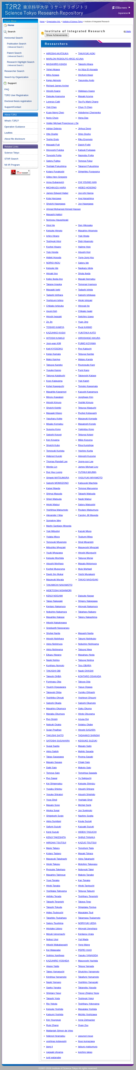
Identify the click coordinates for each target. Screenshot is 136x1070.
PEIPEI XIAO (85, 950)
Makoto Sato (84, 767)
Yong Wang (84, 944)
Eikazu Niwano (53, 654)
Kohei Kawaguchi (55, 386)
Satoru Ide (83, 262)
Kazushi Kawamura (88, 391)
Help (127, 31)
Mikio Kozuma (85, 440)
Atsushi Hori (84, 252)
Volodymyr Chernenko (89, 112)
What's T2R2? (11, 120)
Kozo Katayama (54, 381)
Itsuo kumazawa (86, 1041)
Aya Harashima (86, 198)
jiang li (49, 1046)
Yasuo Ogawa (85, 687)
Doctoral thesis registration (18, 101)
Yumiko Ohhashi (86, 692)
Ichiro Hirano (52, 236)
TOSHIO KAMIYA (55, 327)
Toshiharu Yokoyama (88, 1003)
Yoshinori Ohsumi (87, 697)
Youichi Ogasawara (56, 687)
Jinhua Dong (84, 128)
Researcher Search (14, 71)
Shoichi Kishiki (53, 407)
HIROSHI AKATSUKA (57, 53)
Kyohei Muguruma (55, 569)
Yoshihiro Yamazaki (88, 982)
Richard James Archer (57, 85)
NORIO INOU (53, 262)
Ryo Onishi (52, 719)
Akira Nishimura (54, 644)
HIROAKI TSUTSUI (56, 842)
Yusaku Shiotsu (54, 789)
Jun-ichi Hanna (86, 193)
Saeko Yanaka (53, 987)
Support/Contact (12, 107)
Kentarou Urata (86, 934)
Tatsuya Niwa (85, 649)
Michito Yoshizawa (87, 1014)
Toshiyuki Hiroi (53, 241)
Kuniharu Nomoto (55, 665)
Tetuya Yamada (86, 966)
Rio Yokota (51, 1003)
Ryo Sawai (51, 778)
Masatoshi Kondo (87, 424)
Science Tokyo (11, 152)
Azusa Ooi (83, 719)
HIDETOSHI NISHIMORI (59, 590)
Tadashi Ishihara (54, 295)
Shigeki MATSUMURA (57, 477)
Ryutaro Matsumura (88, 509)
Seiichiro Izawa (86, 316)
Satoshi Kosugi (54, 434)
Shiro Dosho (84, 134)
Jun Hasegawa (85, 203)
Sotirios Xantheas (55, 955)
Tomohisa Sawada (87, 773)
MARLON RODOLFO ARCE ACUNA (65, 58)
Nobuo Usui (52, 939)
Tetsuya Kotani (85, 434)
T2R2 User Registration (16, 95)
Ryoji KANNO (85, 327)
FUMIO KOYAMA (87, 343)
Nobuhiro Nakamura (56, 611)
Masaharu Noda (86, 654)
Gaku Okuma (85, 708)
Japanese (124, 13)
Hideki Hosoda (53, 257)
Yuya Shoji (51, 799)
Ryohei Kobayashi (87, 413)
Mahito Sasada (86, 751)
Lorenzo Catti (53, 101)
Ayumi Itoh (51, 311)
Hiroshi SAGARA (86, 730)
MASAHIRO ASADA (56, 64)
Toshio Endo (52, 139)
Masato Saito (85, 746)
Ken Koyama (52, 440)
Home (11, 25)
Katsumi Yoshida (54, 1014)
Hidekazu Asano (86, 91)
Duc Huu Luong (54, 472)
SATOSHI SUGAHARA (58, 740)
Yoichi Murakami (86, 574)
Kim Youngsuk (53, 1020)
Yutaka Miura (53, 536)
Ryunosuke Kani (86, 365)
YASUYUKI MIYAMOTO (90, 477)
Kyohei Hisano (53, 246)
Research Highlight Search (20, 62)
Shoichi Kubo (53, 445)
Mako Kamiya (53, 359)
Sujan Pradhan (53, 730)
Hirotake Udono (54, 928)
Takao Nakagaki (54, 601)
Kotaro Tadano (53, 853)
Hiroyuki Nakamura (88, 606)
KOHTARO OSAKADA (89, 676)
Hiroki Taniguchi (86, 885)
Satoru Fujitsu (53, 161)
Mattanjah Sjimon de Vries (59, 1030)
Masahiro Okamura (56, 708)
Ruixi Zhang (52, 1025)
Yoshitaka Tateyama (56, 891)
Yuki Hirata (83, 236)
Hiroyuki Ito (84, 305)
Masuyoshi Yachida (88, 960)
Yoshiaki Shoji (85, 799)
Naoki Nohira (53, 660)
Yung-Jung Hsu (86, 257)
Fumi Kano (83, 370)
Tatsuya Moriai (85, 558)
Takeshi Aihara (85, 64)
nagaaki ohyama (54, 1052)
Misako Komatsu (54, 424)
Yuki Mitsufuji (53, 531)
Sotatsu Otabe (85, 724)
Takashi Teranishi (55, 901)
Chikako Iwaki (85, 311)
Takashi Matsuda (86, 493)
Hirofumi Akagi (85, 75)
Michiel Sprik (84, 805)
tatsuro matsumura (87, 1046)
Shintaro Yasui (53, 993)
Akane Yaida (52, 966)
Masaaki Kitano (54, 413)
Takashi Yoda (53, 998)
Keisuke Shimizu (86, 783)
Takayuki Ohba (53, 692)
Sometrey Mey (53, 520)
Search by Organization (16, 77)
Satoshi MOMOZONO (57, 483)
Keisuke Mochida (55, 558)
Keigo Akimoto (53, 80)
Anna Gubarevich (55, 182)
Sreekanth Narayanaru (57, 628)
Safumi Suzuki (53, 826)
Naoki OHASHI (86, 670)
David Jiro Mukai (54, 574)
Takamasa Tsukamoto (89, 918)
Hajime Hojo (84, 246)
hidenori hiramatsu (55, 1036)
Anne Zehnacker (86, 1020)
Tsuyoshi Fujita (53, 155)
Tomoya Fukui (85, 161)
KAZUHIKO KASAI (55, 332)
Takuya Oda (84, 681)
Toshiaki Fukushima (56, 166)
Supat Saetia (52, 746)
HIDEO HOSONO (87, 187)
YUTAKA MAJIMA (87, 472)
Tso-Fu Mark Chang (88, 101)
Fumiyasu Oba (53, 681)
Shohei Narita (53, 633)
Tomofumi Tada (86, 848)
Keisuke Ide (52, 268)
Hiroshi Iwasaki (54, 316)
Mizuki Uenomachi (55, 934)
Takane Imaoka (54, 284)
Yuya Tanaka (52, 880)
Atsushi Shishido (86, 794)
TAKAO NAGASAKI (88, 579)
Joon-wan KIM (53, 343)
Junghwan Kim (85, 397)
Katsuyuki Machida (87, 483)
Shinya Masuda (54, 493)
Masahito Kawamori (56, 391)
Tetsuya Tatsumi (86, 891)
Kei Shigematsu (54, 783)
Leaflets (8, 132)
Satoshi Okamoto (87, 703)
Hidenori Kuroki (54, 456)
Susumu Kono (53, 429)
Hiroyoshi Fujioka (55, 150)
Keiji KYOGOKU (54, 348)
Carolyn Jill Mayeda (88, 515)
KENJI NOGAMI (54, 595)
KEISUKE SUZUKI (87, 740)
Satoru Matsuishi (86, 504)
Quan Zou (83, 1025)
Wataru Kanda (85, 359)
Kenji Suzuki (52, 832)
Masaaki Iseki (53, 289)
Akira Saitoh (52, 751)
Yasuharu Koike (54, 418)
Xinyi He (50, 225)
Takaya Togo (84, 901)
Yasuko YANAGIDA (88, 955)
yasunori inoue (85, 1036)
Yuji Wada (83, 939)
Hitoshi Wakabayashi (57, 944)
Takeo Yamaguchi (55, 971)
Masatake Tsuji (85, 912)
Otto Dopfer (52, 134)
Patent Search (14, 53)
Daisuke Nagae (86, 595)
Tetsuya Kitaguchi (87, 407)
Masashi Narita (86, 633)
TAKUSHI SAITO (55, 735)
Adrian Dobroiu (54, 128)
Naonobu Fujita (86, 155)
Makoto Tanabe (86, 874)
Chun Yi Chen (85, 107)
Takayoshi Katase (87, 375)
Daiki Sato (51, 767)
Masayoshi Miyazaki (88, 547)
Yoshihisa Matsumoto (57, 509)
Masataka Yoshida (87, 1009)
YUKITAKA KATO (87, 332)
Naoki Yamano (53, 982)
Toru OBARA (84, 665)
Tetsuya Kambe (86, 354)
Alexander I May (54, 515)
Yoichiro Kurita (85, 450)
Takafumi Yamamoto (88, 977)
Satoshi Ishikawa (86, 295)
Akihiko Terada (53, 896)
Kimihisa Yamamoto (56, 977)
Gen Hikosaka (85, 225)
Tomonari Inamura (87, 284)
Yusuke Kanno (53, 370)
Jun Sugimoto (85, 810)
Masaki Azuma (85, 96)
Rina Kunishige (86, 445)
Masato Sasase (54, 762)
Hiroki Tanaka (53, 885)
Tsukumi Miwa (85, 536)
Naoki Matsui (84, 499)
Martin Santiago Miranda (58, 526)
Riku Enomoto (85, 139)
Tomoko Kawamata (88, 386)
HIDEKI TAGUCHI (87, 832)
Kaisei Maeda (53, 488)
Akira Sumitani (53, 821)
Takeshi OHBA (53, 676)
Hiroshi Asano (53, 91)
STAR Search (11, 158)
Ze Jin (49, 322)
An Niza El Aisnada (88, 69)
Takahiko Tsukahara (56, 918)
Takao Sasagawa (55, 756)
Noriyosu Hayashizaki (57, 220)
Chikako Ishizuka (55, 305)
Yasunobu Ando (86, 80)
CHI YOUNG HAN (87, 182)
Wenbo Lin (51, 466)
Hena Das (83, 117)
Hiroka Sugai (52, 810)
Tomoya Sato (53, 773)
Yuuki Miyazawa (54, 552)
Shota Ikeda (84, 273)
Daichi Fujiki (84, 144)
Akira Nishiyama (54, 649)
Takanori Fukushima (88, 166)
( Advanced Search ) (15, 47)
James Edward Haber (57, 193)
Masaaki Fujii (53, 144)
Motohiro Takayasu (87, 864)
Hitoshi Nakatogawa (56, 622)
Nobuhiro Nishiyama (88, 644)
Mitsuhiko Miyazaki (56, 547)
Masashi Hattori (54, 214)
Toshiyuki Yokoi (86, 998)
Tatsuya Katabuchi (55, 375)
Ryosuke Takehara (55, 869)
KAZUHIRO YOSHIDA (57, 960)
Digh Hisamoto (85, 241)
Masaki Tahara (85, 853)
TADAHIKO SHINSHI (89, 735)
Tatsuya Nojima (86, 660)
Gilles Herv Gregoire (56, 177)
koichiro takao (85, 1052)
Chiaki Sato (84, 762)
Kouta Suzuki (85, 821)
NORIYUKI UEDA (87, 923)
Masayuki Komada (87, 418)
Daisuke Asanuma (55, 96)
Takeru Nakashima (87, 617)
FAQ (6, 89)
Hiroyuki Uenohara (87, 928)
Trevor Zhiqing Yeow (88, 993)
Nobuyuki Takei (86, 869)
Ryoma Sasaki (85, 756)
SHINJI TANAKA (86, 837)
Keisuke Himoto (54, 230)
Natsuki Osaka (53, 724)
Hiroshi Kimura (53, 402)
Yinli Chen (51, 107)
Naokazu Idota (85, 268)
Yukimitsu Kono (86, 429)
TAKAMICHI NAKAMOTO (59, 585)
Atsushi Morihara (55, 563)
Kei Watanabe (53, 950)
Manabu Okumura (55, 714)
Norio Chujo (52, 117)
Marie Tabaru (53, 848)
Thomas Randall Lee (56, 461)
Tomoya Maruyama (88, 488)
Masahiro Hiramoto (88, 230)
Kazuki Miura (84, 531)
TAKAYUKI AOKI (86, 53)
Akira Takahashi (86, 858)
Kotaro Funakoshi (55, 171)
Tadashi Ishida (85, 289)
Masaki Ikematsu (86, 279)
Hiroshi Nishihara (55, 638)
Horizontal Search (13, 37)
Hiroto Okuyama (86, 714)
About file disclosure (14, 138)
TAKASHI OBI (53, 670)
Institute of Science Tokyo (73, 22)
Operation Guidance (14, 126)
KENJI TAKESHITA (56, 837)
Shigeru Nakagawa (88, 601)
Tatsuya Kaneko (54, 365)
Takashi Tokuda (54, 907)
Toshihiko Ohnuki (55, 697)
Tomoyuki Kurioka (55, 450)
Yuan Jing (83, 322)
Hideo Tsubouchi (54, 912)
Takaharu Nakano (87, 611)
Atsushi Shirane (86, 789)
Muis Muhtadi (85, 569)
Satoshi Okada (53, 703)
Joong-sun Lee (85, 461)
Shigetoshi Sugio (55, 815)
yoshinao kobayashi (56, 1041)
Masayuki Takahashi (56, 858)
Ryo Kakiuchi (85, 348)
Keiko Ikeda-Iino (54, 279)
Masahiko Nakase (55, 617)
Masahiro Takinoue (56, 874)
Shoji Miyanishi (86, 542)
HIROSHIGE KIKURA (89, 338)
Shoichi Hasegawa (55, 203)
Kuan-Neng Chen (55, 112)
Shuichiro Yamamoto (88, 971)
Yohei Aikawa (53, 69)
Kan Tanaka (84, 880)
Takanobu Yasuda (87, 987)
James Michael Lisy (88, 466)
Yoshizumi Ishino (54, 300)
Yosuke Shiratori (54, 794)
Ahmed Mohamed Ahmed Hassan (63, 209)
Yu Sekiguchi (84, 778)
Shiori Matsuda (54, 499)
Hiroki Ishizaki (85, 300)
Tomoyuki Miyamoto (56, 542)
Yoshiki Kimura (85, 402)
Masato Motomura (87, 563)
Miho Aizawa (52, 75)
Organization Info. (54, 22)
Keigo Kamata (53, 354)
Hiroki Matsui (53, 504)
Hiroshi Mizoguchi (87, 552)
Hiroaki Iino (52, 273)
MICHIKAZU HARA (56, 187)
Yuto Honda (52, 252)
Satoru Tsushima (54, 923)
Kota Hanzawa (53, 198)
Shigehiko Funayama (89, 171)
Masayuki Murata (55, 579)
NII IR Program (12, 164)
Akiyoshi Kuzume (87, 456)
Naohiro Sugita (85, 815)
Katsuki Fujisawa (86, 150)
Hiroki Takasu (53, 864)
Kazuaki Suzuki (86, 826)
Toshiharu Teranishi (88, 896)
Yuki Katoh (83, 381)
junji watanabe (53, 1057)
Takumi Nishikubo (87, 638)
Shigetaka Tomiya (87, 907)
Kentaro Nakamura (56, 606)
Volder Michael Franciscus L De (62, 123)
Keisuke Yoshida (54, 1009)
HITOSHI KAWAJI (55, 338)
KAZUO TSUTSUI (87, 842)
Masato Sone (53, 805)
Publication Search (16, 43)
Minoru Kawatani (54, 397)
